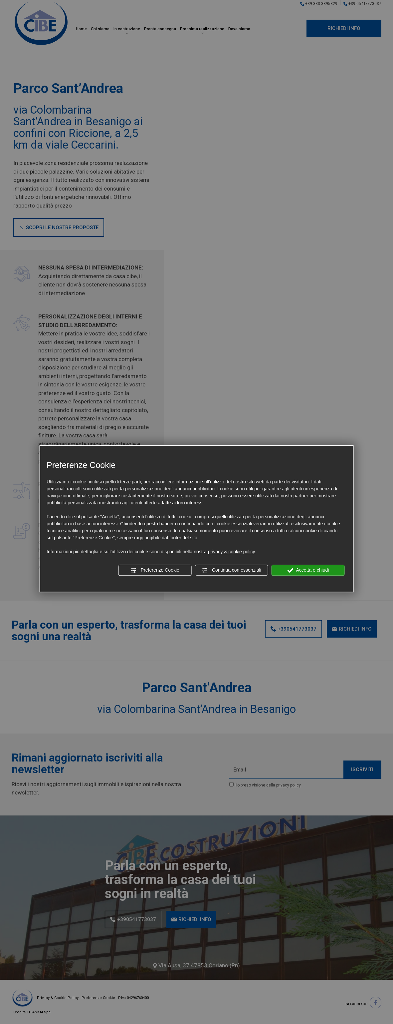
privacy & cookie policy (231, 551)
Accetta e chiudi (308, 570)
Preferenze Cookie (155, 570)
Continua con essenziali (231, 570)
